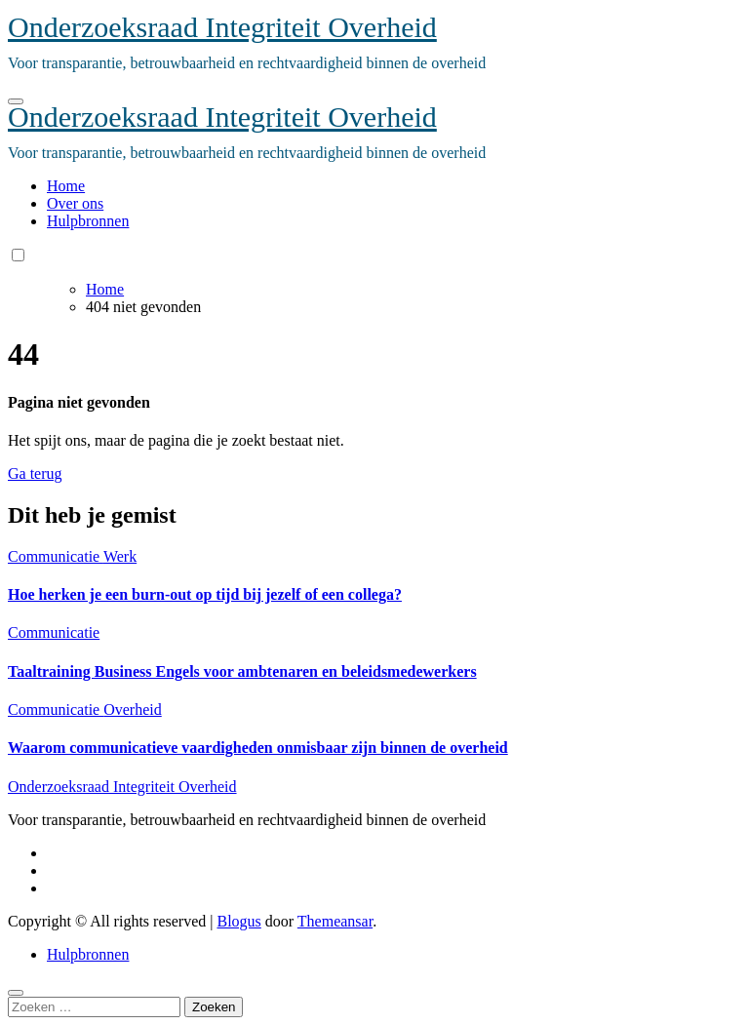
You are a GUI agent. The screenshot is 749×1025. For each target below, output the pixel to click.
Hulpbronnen (88, 221)
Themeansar (335, 921)
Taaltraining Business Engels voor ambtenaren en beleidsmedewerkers (242, 671)
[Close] (15, 993)
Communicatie (55, 556)
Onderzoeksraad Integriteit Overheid (222, 27)
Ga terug (35, 473)
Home (66, 185)
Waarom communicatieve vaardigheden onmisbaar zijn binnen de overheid (258, 747)
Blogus (238, 921)
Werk (120, 556)
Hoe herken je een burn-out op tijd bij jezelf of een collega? (205, 594)
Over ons (75, 203)
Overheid (132, 709)
